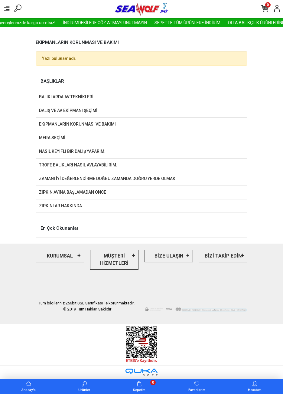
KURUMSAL (60, 256)
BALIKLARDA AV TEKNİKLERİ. (67, 96)
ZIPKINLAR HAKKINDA (60, 205)
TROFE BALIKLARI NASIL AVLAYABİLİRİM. (78, 165)
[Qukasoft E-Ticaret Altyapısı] (141, 372)
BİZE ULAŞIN (169, 256)
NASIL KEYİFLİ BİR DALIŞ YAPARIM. (72, 151)
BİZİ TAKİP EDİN (223, 256)
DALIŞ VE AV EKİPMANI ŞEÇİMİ (68, 110)
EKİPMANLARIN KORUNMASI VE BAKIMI (77, 124)
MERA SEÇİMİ (52, 137)
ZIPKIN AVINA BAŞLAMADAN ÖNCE (72, 192)
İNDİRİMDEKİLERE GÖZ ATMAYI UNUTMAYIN (116, 22)
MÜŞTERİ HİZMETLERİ (114, 259)
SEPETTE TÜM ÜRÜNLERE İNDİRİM (199, 22)
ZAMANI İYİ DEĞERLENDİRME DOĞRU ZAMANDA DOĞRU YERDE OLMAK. (108, 178)
